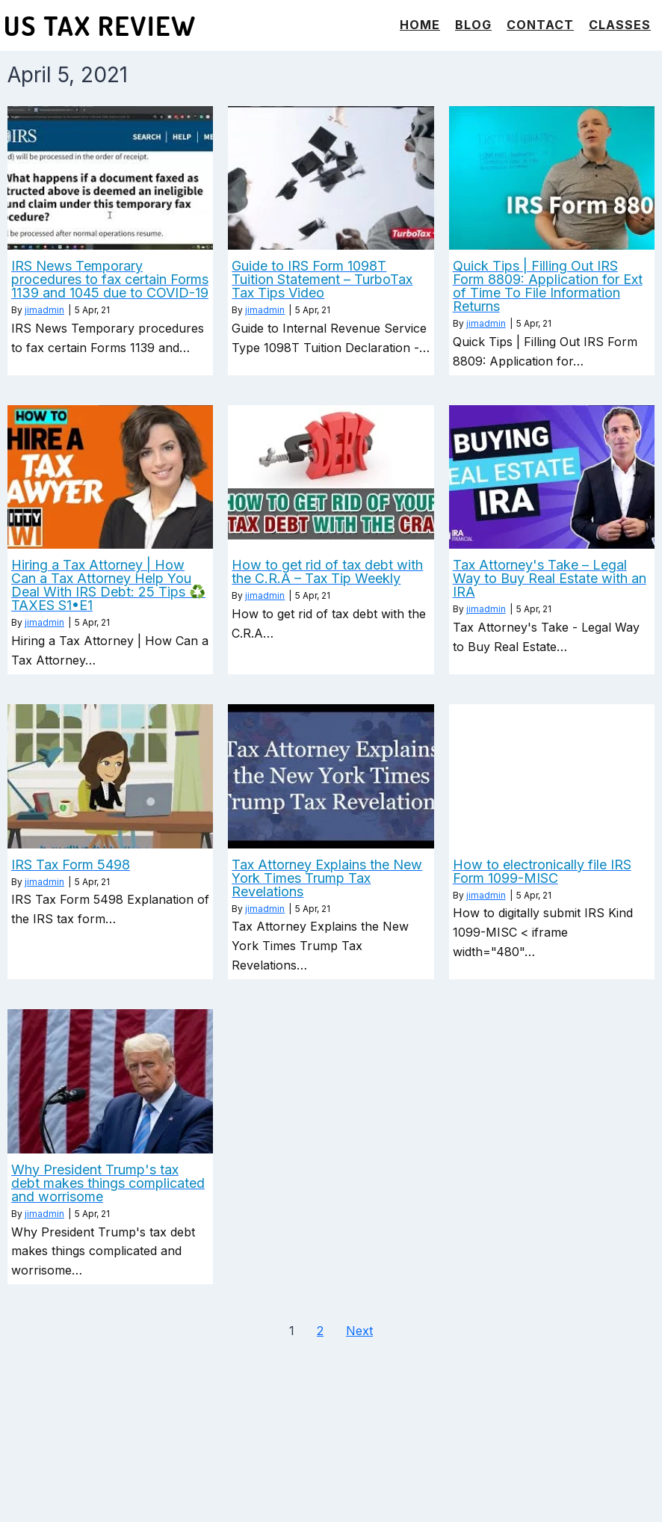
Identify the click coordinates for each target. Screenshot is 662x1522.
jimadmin (44, 309)
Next (359, 1330)
